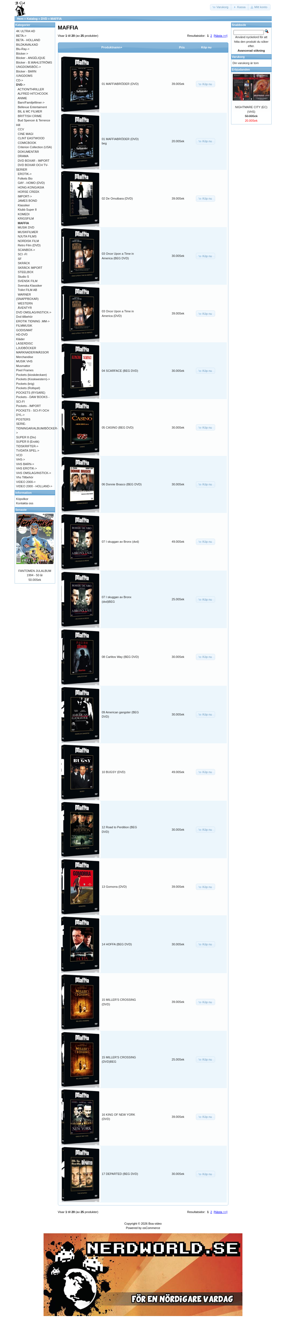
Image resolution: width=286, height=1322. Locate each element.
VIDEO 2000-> (26, 481)
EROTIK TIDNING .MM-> (33, 321)
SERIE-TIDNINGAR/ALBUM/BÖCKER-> (37, 428)
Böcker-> (22, 53)
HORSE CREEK (29, 191)
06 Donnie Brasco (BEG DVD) (122, 484)
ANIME (22, 98)
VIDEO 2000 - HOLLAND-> (34, 486)
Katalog (32, 18)
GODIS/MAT (24, 330)
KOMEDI (23, 214)
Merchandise (24, 357)
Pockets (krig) (25, 383)
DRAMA (23, 156)
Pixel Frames (25, 370)
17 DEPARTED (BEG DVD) (120, 1173)
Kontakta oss (25, 503)
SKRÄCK (24, 263)
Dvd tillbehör (24, 316)
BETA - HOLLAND (28, 40)
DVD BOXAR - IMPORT (34, 160)
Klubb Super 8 (27, 209)
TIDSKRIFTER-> (27, 446)
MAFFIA (56, 18)
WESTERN (25, 303)
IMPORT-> (25, 196)
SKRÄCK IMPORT (30, 267)
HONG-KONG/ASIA (31, 187)
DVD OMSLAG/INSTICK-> (33, 312)
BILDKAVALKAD (27, 44)
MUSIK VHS (24, 361)
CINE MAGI (25, 133)
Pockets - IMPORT (28, 405)
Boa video (155, 1223)
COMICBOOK (27, 142)
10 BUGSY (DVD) (113, 772)
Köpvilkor (22, 499)
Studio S (23, 276)
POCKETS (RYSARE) (30, 392)
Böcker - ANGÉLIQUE (30, 57)
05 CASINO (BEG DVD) (117, 427)
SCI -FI (22, 254)
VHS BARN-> (25, 464)
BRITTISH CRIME (30, 116)
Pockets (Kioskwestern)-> (33, 379)
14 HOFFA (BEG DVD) (117, 944)
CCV (21, 129)
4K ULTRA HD (25, 31)
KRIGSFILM (26, 218)
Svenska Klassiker (30, 285)
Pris (182, 47)
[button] (221, 7)
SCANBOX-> (26, 249)
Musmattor (23, 365)
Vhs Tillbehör (25, 477)
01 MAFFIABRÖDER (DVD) (120, 83)
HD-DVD (22, 334)
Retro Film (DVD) (29, 245)
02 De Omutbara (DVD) (117, 198)
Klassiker (24, 205)
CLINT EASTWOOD (31, 138)
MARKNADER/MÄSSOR (32, 352)
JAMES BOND (27, 200)
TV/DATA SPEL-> (27, 450)
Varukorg (238, 56)
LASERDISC (24, 343)
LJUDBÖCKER (26, 348)
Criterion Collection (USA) (35, 147)
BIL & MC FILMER (30, 111)
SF (20, 258)
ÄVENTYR (25, 307)
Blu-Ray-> (22, 49)
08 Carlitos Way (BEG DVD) (120, 656)
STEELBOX (26, 272)
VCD (19, 455)
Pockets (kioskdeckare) (31, 374)
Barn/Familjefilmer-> (31, 102)
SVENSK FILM (28, 281)
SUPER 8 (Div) (26, 437)
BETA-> (21, 35)
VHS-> (20, 459)
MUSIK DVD (26, 227)
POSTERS (23, 419)
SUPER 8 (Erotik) (28, 441)
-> (20, 84)
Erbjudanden (241, 69)
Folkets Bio (25, 178)
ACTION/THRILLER (31, 89)
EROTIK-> (25, 173)
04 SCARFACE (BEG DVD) (120, 370)
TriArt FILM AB (27, 289)
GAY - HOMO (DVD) (31, 182)
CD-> (19, 80)
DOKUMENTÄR (28, 151)
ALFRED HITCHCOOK (33, 93)
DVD (44, 18)
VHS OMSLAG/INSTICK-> (33, 473)
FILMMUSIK (24, 325)
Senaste (21, 509)
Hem (20, 18)
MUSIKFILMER (28, 232)
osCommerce (151, 1228)
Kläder (20, 339)
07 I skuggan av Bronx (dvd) (120, 541)
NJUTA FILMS (27, 236)
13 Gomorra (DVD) (114, 886)
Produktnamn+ (111, 47)
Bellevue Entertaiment (32, 107)
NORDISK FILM (28, 241)
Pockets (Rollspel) (28, 388)
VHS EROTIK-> (26, 468)
